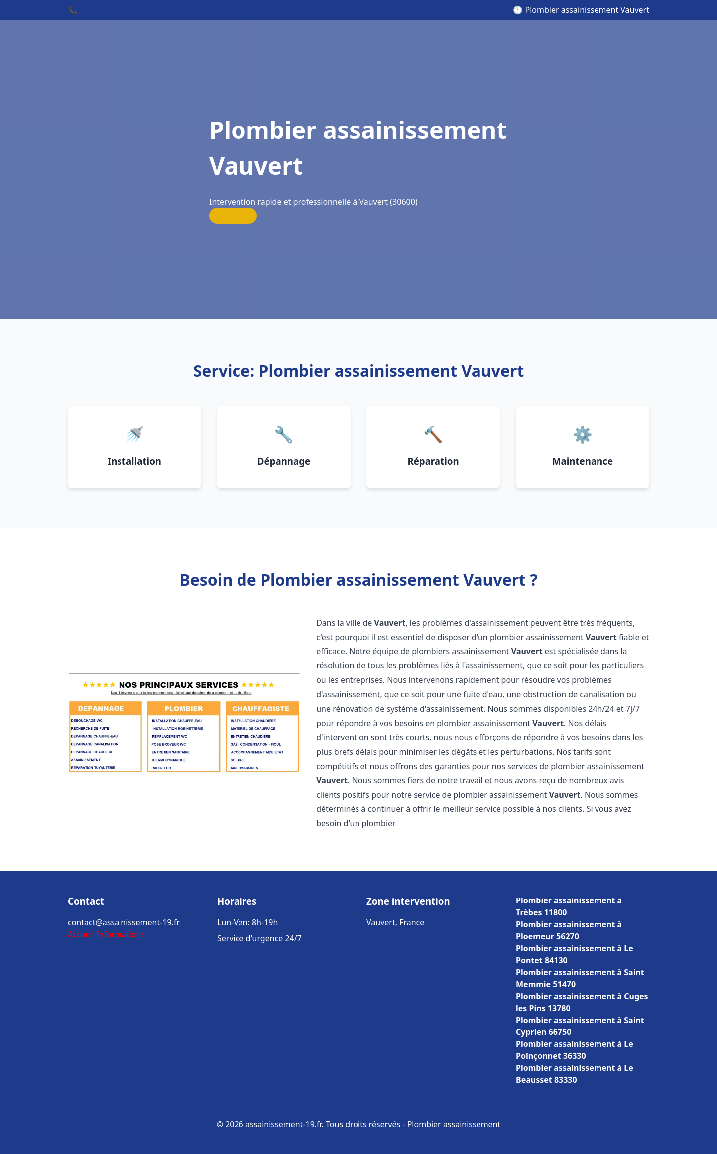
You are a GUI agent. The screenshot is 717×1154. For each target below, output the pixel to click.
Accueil (81, 934)
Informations (120, 934)
